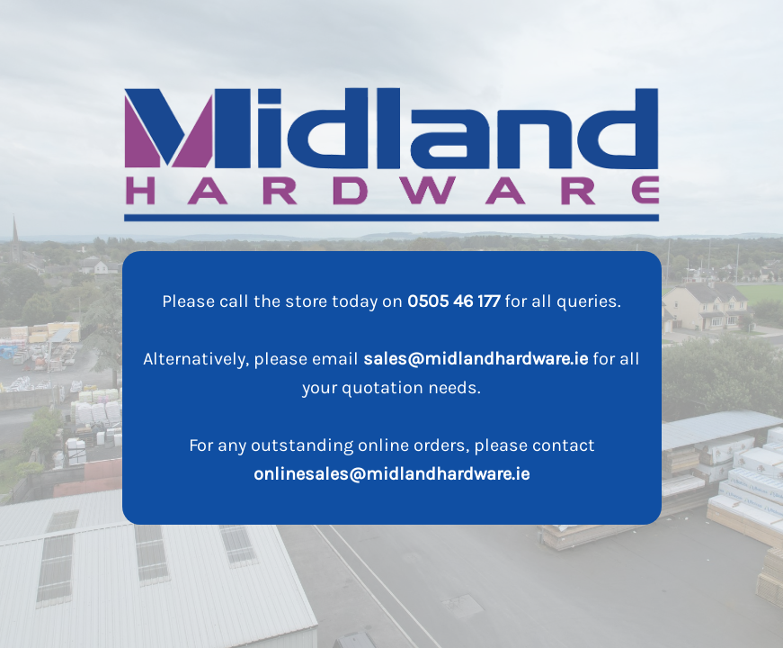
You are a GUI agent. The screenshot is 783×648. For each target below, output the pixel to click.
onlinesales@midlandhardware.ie (391, 474)
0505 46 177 (453, 301)
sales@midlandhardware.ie (475, 358)
